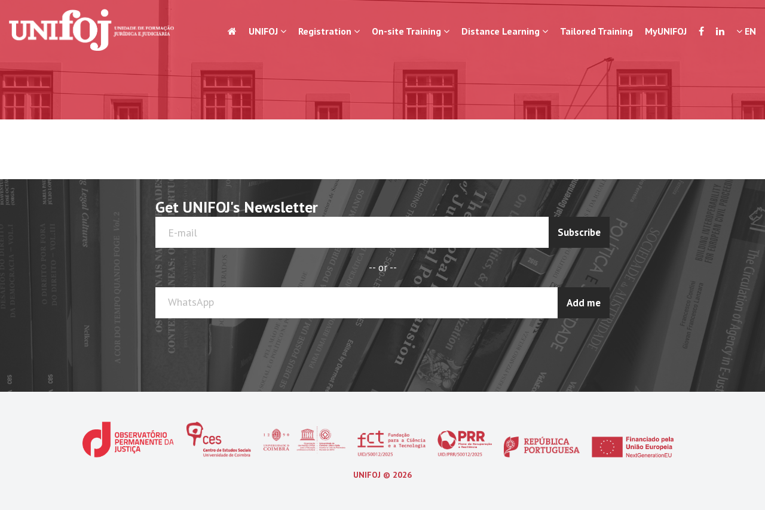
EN (746, 31)
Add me (584, 302)
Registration (329, 31)
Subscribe (579, 232)
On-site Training (410, 31)
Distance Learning (504, 31)
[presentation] (562, 347)
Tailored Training (596, 31)
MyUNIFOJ (666, 31)
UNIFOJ (267, 31)
